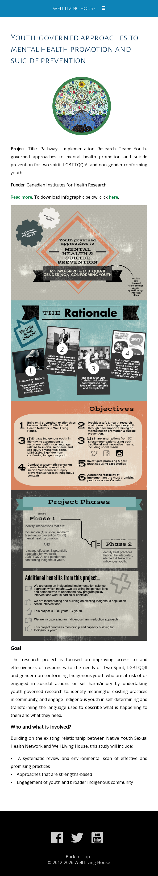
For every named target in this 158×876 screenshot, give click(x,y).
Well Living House (74, 8)
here (113, 197)
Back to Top (78, 857)
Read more (21, 197)
